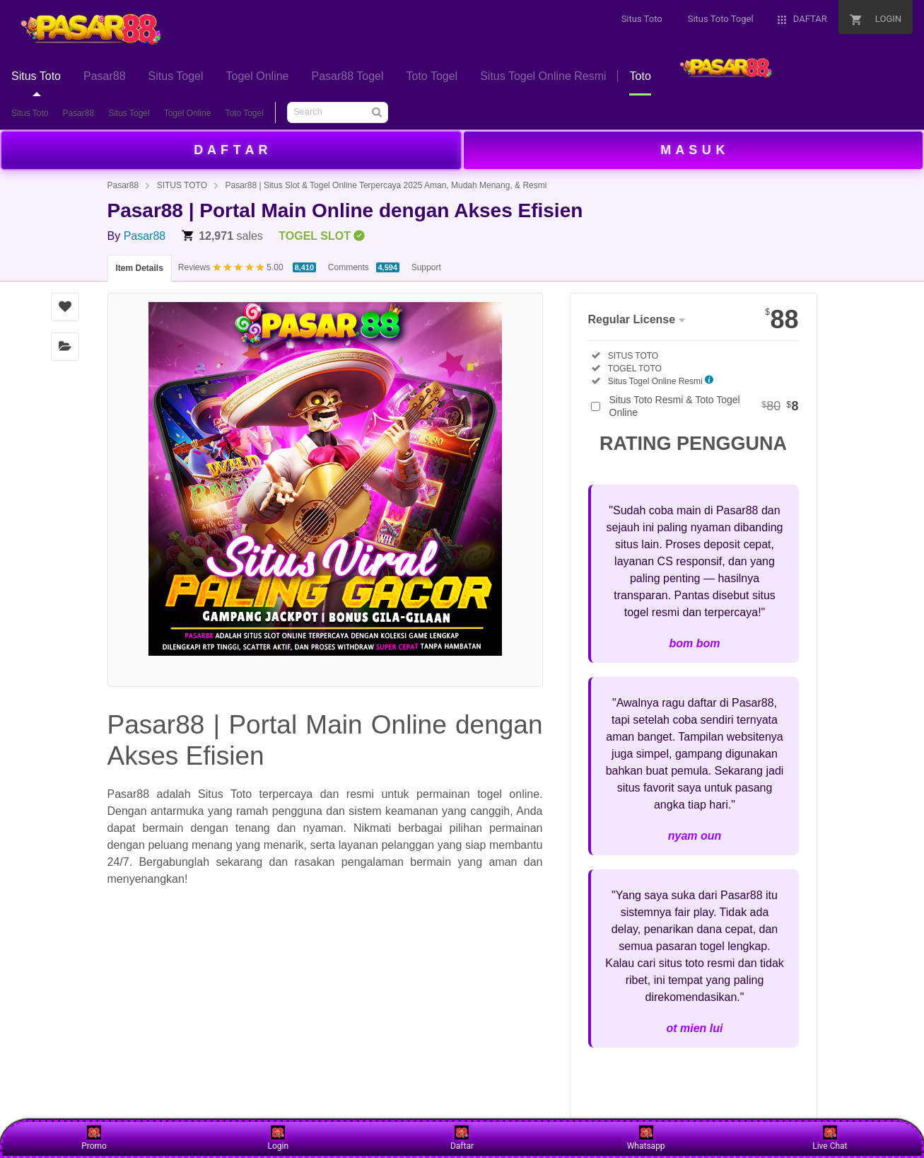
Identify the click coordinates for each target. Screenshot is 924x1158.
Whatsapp (646, 1138)
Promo (94, 1138)
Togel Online (187, 113)
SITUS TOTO (182, 185)
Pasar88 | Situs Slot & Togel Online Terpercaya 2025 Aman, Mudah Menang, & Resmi (385, 185)
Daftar (462, 1138)
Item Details (139, 268)
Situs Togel (128, 113)
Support (426, 267)
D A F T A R (231, 150)
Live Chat (829, 1138)
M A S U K (692, 150)
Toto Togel (244, 113)
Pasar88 (78, 113)
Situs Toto (29, 113)
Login (277, 1138)
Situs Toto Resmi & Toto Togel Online (704, 406)
